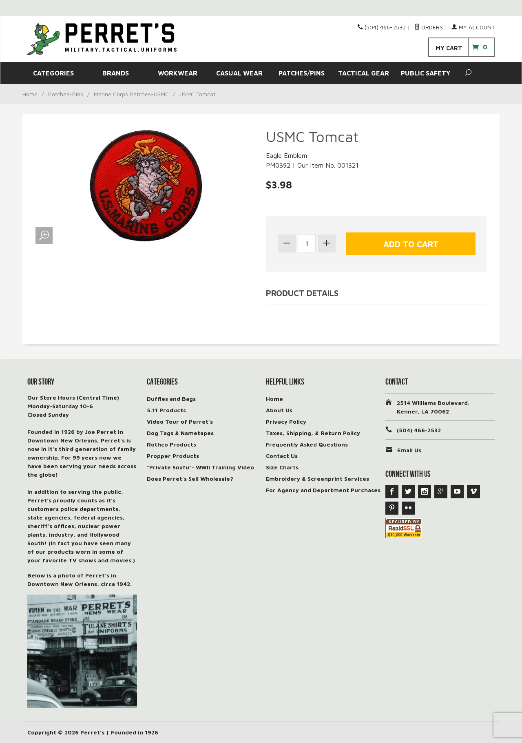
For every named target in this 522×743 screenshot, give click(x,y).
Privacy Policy (286, 421)
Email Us (409, 450)
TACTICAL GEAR (363, 73)
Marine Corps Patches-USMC (131, 94)
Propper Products (173, 455)
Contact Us (282, 455)
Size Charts (282, 467)
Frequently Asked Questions (307, 444)
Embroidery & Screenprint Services (317, 478)
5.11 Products (166, 410)
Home (30, 94)
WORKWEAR (177, 73)
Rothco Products (171, 444)
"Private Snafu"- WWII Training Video (200, 467)
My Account (473, 27)
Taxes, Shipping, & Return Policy (313, 432)
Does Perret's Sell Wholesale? (190, 478)
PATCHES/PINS (302, 73)
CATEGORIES (53, 73)
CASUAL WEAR (239, 73)
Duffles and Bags (171, 398)
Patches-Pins (65, 94)
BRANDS (115, 73)
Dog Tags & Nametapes (180, 432)
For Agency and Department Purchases (323, 489)
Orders (428, 27)
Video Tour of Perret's (180, 421)
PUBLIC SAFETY (425, 73)
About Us (279, 410)
